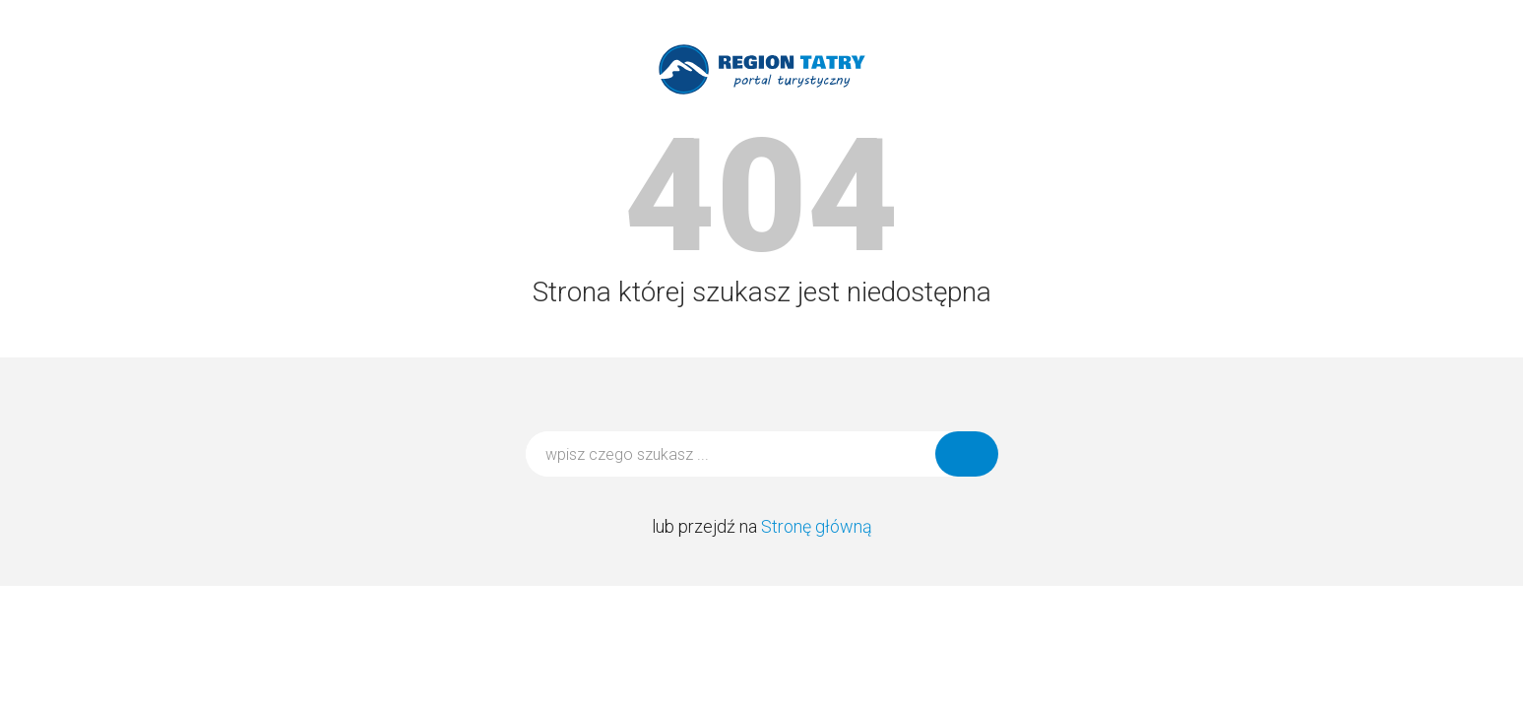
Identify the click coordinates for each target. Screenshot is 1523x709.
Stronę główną (816, 526)
